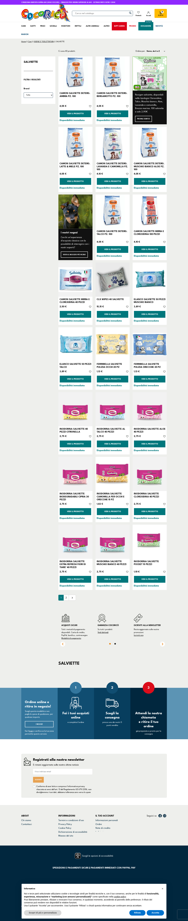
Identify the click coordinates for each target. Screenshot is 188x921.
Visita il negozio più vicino (74, 254)
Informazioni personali (107, 817)
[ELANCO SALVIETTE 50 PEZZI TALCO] (75, 344)
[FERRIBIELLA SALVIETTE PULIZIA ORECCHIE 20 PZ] (150, 344)
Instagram (164, 813)
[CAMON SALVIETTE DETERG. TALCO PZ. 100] (113, 211)
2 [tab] (115, 644)
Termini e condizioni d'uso (71, 817)
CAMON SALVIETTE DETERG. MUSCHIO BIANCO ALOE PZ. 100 (149, 166)
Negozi (24, 825)
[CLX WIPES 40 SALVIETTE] (113, 280)
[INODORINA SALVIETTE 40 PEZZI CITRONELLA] (75, 409)
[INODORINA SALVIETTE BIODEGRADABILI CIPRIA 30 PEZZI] (75, 474)
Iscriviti (38, 778)
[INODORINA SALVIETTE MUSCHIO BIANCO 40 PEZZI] (113, 542)
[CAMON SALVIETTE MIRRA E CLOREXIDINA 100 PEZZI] (150, 211)
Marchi (24, 829)
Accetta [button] (155, 912)
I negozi (39, 724)
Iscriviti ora (138, 635)
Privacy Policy (65, 821)
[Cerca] (102, 13)
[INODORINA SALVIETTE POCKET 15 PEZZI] (150, 542)
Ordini (99, 821)
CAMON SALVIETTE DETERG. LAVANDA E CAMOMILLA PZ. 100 (112, 166)
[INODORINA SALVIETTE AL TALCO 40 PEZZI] (113, 409)
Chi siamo (26, 817)
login (31, 731)
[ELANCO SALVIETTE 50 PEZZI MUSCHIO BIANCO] (150, 280)
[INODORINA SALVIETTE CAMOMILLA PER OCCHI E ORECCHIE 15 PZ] (113, 474)
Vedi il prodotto (75, 114)
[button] (162, 888)
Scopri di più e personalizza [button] (43, 912)
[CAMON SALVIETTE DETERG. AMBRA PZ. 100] (75, 73)
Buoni (98, 833)
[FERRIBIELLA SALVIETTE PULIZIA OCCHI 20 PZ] (113, 344)
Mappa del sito (65, 833)
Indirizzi (99, 829)
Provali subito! (143, 119)
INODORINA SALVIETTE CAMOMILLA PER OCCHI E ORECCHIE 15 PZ (110, 496)
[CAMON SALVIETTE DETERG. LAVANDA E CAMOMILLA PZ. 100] (113, 144)
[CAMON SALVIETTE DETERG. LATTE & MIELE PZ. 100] (75, 144)
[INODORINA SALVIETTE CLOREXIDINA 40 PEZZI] (150, 474)
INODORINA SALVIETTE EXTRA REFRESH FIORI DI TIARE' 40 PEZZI (73, 564)
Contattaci (26, 821)
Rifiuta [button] (137, 912)
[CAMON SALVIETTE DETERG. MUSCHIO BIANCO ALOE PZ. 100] (150, 144)
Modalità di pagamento (71, 638)
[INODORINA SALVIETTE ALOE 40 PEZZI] (150, 409)
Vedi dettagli (103, 632)
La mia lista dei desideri (107, 837)
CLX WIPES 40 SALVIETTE (110, 299)
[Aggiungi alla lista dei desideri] (90, 106)
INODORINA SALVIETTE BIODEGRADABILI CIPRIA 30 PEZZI (74, 496)
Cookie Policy (64, 825)
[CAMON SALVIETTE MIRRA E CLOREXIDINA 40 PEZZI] (75, 280)
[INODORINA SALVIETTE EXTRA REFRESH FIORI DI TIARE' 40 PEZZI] (75, 542)
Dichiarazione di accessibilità (72, 829)
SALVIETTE (31, 61)
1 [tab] (110, 644)
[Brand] (38, 95)
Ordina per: (140, 51)
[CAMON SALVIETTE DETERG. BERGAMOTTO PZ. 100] (113, 73)
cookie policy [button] (120, 896)
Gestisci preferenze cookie (71, 837)
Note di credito (103, 825)
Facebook (160, 813)
